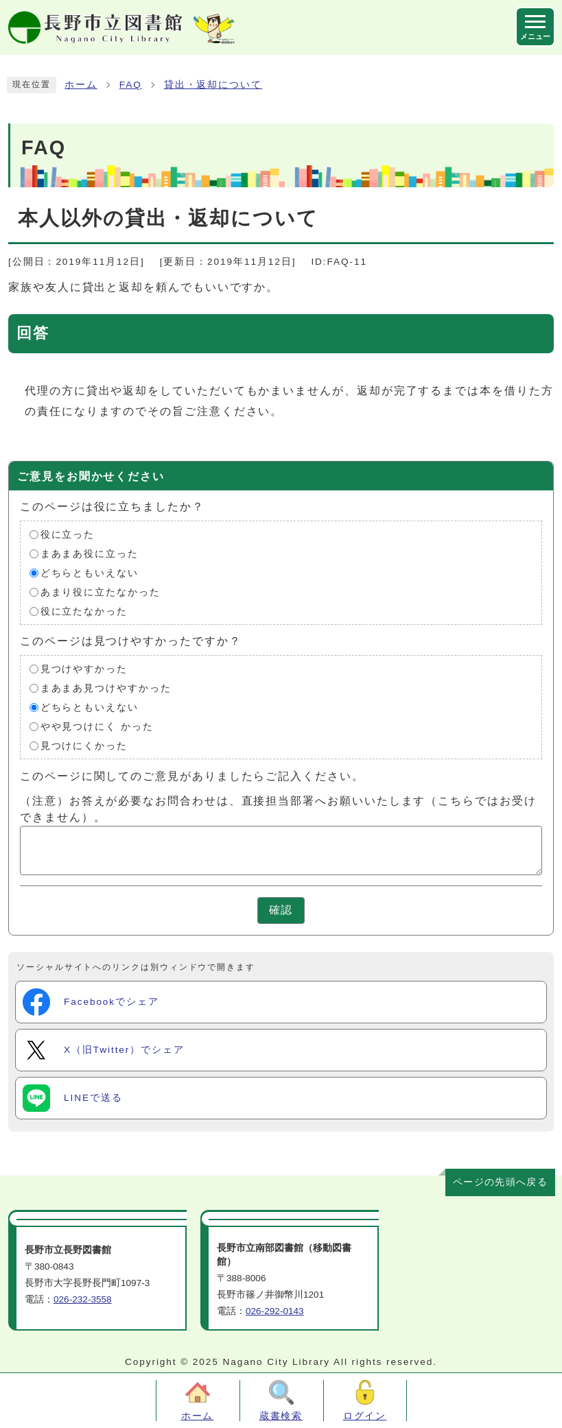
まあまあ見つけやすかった (106, 688)
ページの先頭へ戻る (500, 1182)
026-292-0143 (275, 1311)
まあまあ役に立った (89, 554)
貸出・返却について (213, 85)
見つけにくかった (84, 746)
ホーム (81, 85)
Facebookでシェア (91, 1002)
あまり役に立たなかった (100, 592)
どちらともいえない (89, 573)
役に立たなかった (84, 611)
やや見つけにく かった (97, 727)
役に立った (67, 534)
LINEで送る (73, 1098)
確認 (281, 910)
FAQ (130, 85)
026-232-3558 (83, 1299)
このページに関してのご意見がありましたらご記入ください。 (192, 776)
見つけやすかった (84, 669)
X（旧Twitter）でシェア (104, 1050)
